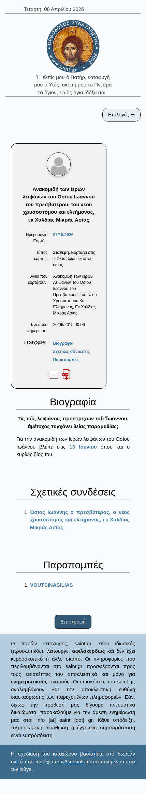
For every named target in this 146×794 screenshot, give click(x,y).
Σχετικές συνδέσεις (71, 351)
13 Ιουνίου (83, 447)
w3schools (73, 761)
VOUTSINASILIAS (51, 585)
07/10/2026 (63, 234)
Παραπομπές (65, 359)
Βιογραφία (63, 343)
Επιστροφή (73, 622)
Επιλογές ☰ (121, 114)
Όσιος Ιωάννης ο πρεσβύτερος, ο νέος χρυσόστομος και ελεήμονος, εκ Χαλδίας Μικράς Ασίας (80, 519)
